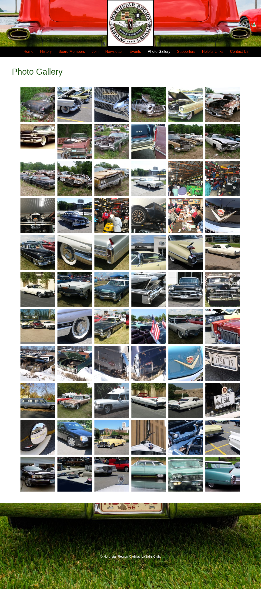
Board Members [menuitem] (71, 51)
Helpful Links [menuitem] (212, 51)
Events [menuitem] (135, 51)
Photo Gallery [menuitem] (159, 51)
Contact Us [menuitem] (239, 51)
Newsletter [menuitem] (114, 51)
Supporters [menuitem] (186, 51)
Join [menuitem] (95, 51)
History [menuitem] (46, 51)
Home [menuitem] (28, 51)
